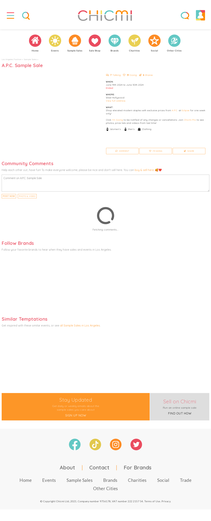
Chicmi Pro (190, 120)
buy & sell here (144, 170)
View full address (115, 100)
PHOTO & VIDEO (27, 196)
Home (26, 480)
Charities (137, 480)
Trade (186, 480)
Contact (99, 467)
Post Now (9, 196)
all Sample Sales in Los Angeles (80, 325)
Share (189, 151)
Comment (122, 151)
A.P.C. (175, 110)
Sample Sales (30, 59)
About (67, 467)
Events (49, 480)
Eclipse (185, 110)
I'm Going (117, 120)
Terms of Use (152, 501)
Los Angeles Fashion (12, 59)
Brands (110, 480)
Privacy (166, 501)
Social (163, 480)
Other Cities (105, 488)
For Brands (137, 467)
